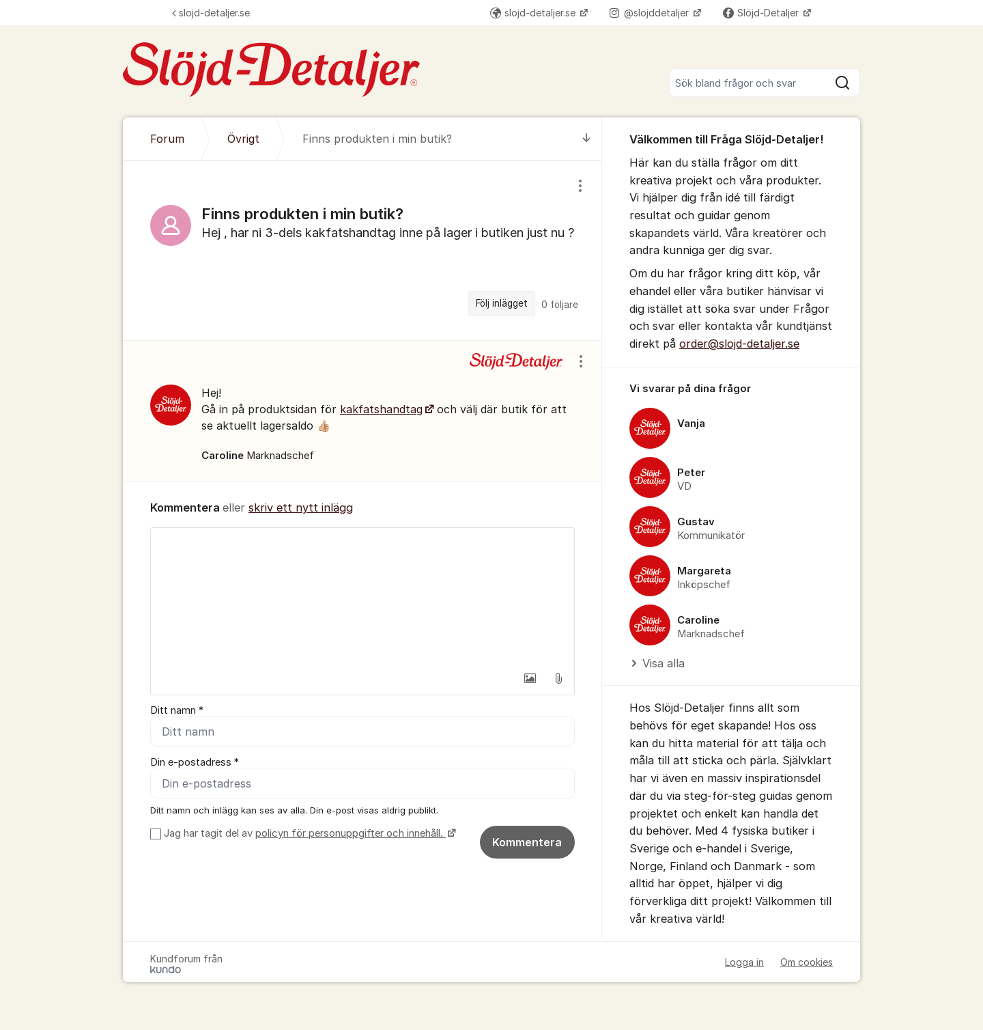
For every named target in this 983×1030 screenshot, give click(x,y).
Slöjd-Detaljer (762, 12)
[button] (530, 678)
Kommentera (527, 842)
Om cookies (806, 962)
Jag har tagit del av (308, 833)
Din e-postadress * (194, 762)
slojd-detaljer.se (211, 12)
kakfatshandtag (381, 409)
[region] (362, 250)
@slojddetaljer (651, 12)
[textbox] (362, 596)
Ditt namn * (176, 710)
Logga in (744, 962)
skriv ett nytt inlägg (300, 507)
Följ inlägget (502, 303)
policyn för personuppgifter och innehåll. (350, 833)
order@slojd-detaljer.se (739, 343)
